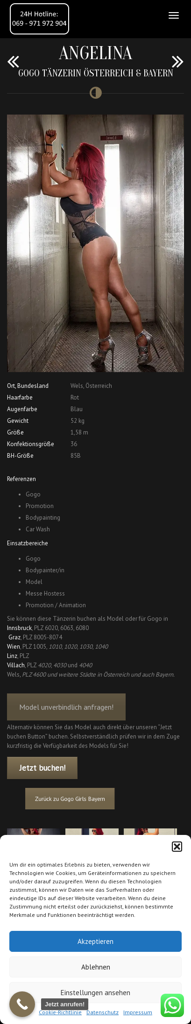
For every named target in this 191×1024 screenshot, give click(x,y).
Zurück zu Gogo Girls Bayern (74, 799)
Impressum (137, 1012)
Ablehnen (95, 967)
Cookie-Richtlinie (60, 1012)
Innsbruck (19, 628)
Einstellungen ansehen (95, 992)
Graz (14, 637)
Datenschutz (102, 1012)
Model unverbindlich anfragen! (66, 712)
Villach (16, 665)
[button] (177, 846)
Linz (12, 656)
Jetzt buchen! (42, 768)
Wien (13, 647)
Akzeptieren (95, 941)
